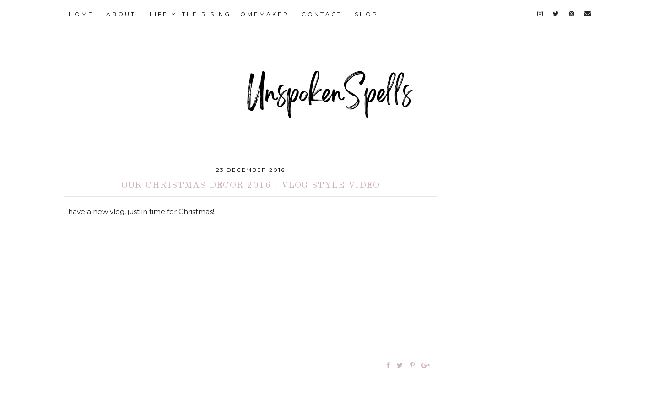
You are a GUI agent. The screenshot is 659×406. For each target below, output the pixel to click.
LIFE (163, 14)
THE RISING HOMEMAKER (235, 14)
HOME (81, 14)
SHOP (366, 14)
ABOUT (121, 14)
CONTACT (322, 14)
